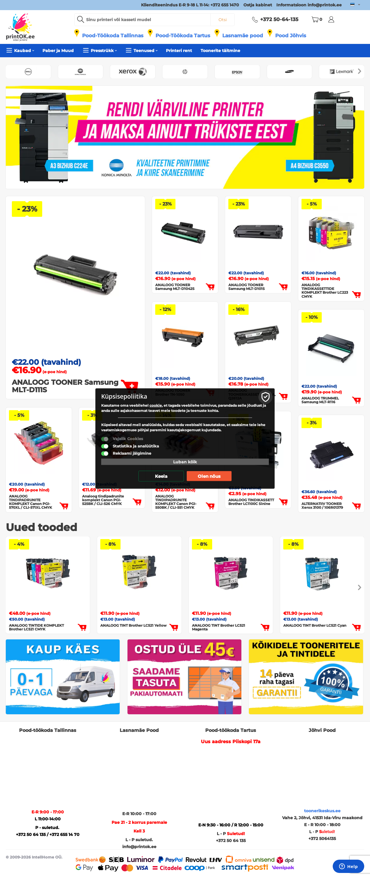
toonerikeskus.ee (322, 810)
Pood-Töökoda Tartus (183, 35)
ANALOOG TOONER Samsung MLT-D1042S (175, 287)
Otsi (223, 19)
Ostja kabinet (257, 5)
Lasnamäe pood (242, 35)
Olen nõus (209, 476)
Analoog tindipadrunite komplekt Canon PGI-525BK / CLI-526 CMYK (103, 500)
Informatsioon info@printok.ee (309, 5)
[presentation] (359, 71)
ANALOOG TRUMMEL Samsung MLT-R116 (320, 400)
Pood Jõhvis (290, 35)
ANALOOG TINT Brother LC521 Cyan (314, 625)
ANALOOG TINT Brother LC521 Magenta (218, 627)
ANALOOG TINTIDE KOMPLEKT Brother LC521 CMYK (36, 627)
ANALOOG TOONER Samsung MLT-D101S (246, 287)
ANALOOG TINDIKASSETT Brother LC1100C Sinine (251, 502)
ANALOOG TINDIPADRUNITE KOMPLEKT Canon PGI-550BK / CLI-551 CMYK (176, 502)
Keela (161, 476)
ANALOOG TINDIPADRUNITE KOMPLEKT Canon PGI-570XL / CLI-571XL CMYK (30, 502)
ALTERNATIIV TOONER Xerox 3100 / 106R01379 (322, 505)
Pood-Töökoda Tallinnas (112, 35)
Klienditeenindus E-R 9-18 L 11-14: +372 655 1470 (190, 5)
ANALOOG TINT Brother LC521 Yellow (133, 625)
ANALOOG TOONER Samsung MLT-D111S (65, 386)
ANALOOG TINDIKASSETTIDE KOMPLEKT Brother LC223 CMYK (324, 290)
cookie (155, 405)
